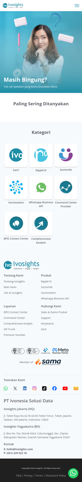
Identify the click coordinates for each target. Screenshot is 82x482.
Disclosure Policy (56, 475)
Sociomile (47, 287)
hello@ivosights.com (19, 449)
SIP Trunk (9, 329)
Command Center (14, 318)
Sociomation (48, 292)
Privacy (28, 475)
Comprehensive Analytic (18, 323)
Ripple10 (46, 281)
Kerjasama (47, 323)
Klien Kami (10, 287)
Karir (44, 329)
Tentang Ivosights (14, 281)
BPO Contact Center (16, 312)
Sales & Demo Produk (54, 312)
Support (46, 318)
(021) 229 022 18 (17, 453)
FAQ (18, 475)
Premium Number (14, 335)
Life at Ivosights (13, 292)
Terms (39, 475)
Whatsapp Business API (55, 298)
